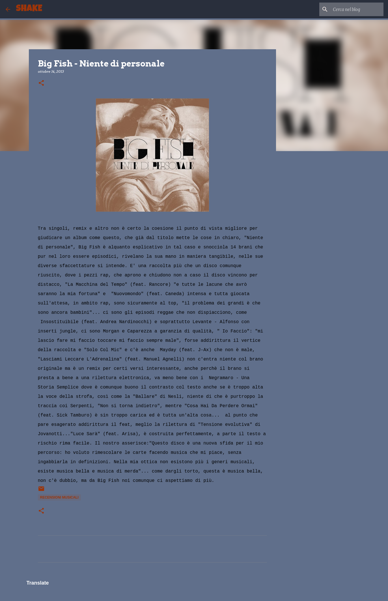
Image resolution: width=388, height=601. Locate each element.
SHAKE (29, 9)
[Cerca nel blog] (353, 9)
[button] (41, 83)
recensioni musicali (59, 497)
